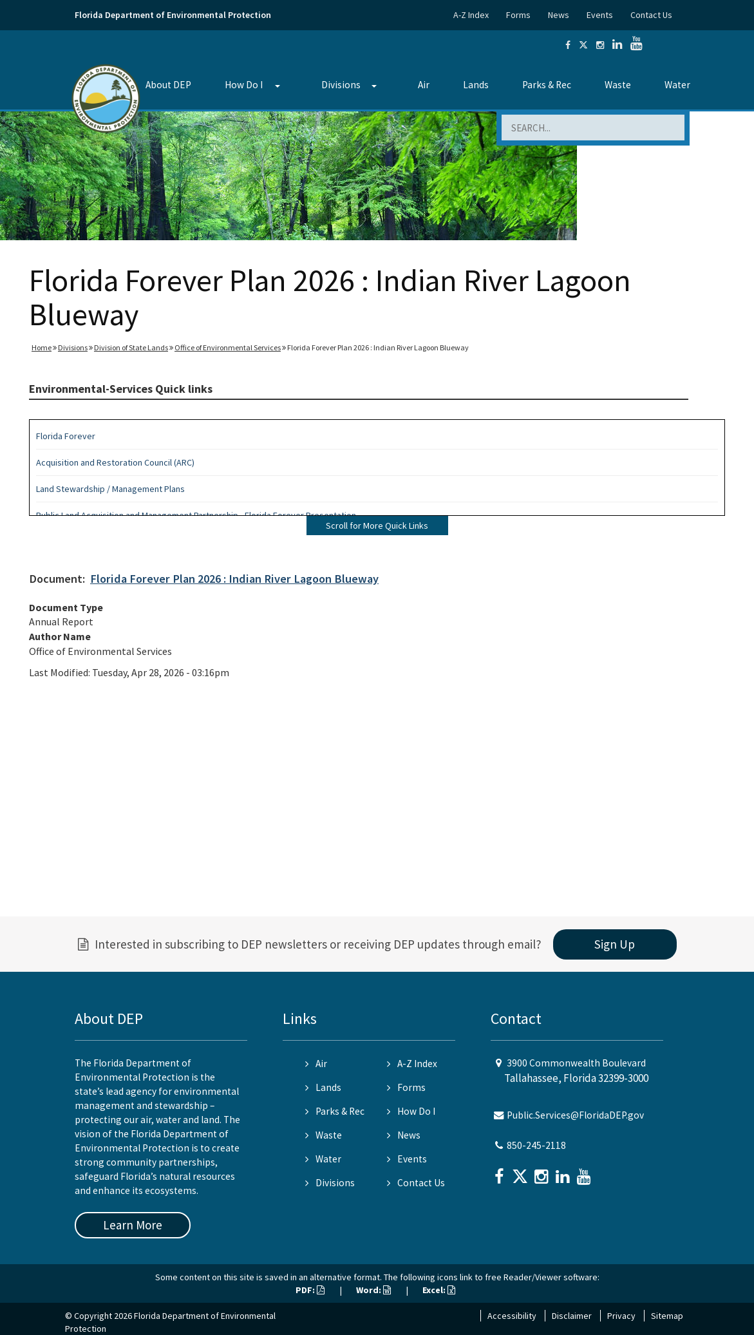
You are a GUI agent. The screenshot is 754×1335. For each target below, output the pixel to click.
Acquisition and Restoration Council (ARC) (115, 462)
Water (677, 85)
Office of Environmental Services (227, 347)
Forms (518, 15)
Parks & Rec (546, 85)
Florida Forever (65, 436)
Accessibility (511, 1315)
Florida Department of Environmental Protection (173, 15)
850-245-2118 (536, 1145)
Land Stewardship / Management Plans (110, 489)
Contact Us (651, 15)
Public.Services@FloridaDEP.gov (575, 1115)
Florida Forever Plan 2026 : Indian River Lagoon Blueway (234, 578)
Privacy (621, 1315)
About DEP (168, 85)
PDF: (310, 1290)
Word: (373, 1290)
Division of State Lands (131, 347)
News (558, 15)
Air (423, 85)
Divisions (341, 85)
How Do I (244, 85)
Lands (476, 85)
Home (42, 347)
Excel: (438, 1290)
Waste (618, 85)
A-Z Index (471, 15)
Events (600, 15)
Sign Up (614, 944)
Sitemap (667, 1315)
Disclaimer (572, 1315)
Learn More (132, 1225)
